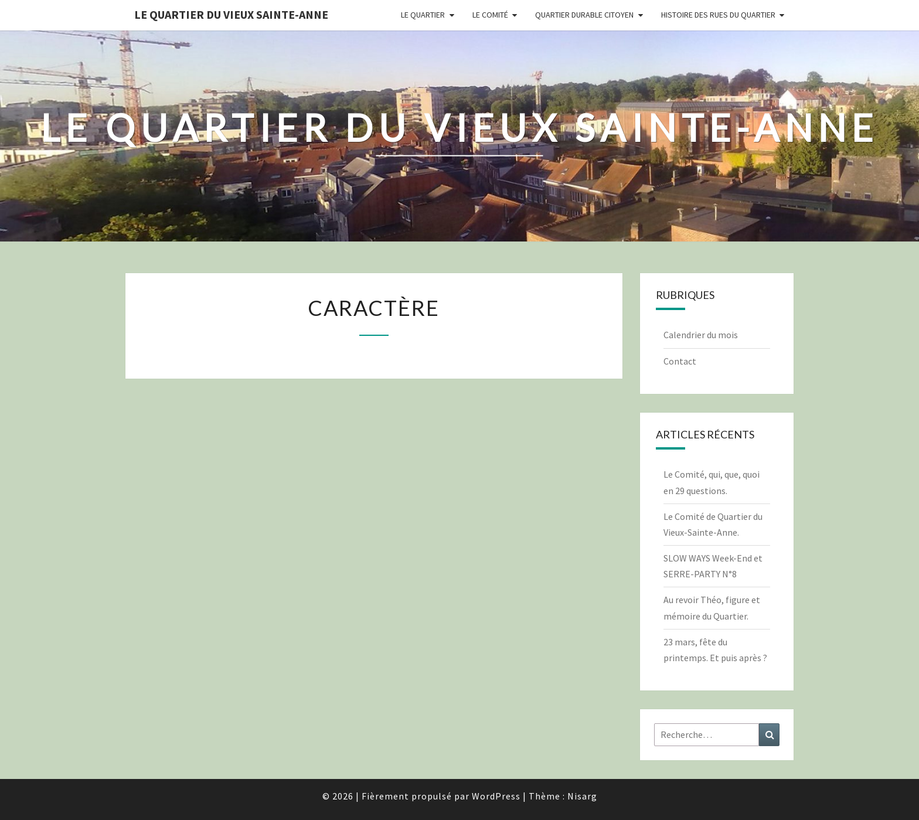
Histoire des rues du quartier (718, 14)
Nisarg (582, 796)
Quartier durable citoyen (584, 14)
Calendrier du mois (700, 335)
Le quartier (423, 14)
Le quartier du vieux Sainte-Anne (231, 14)
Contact (679, 361)
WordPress (496, 796)
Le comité (490, 14)
